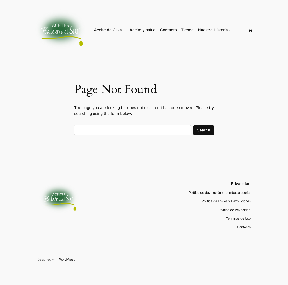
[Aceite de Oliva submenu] (124, 30)
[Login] (239, 30)
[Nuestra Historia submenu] (230, 30)
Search (203, 130)
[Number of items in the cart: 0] (250, 30)
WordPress (67, 259)
